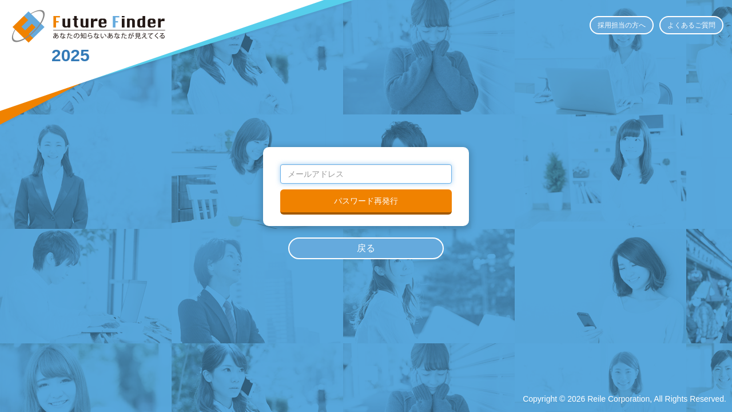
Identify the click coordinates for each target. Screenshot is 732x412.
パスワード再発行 (366, 200)
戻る (366, 248)
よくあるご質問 (691, 25)
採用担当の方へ (622, 25)
